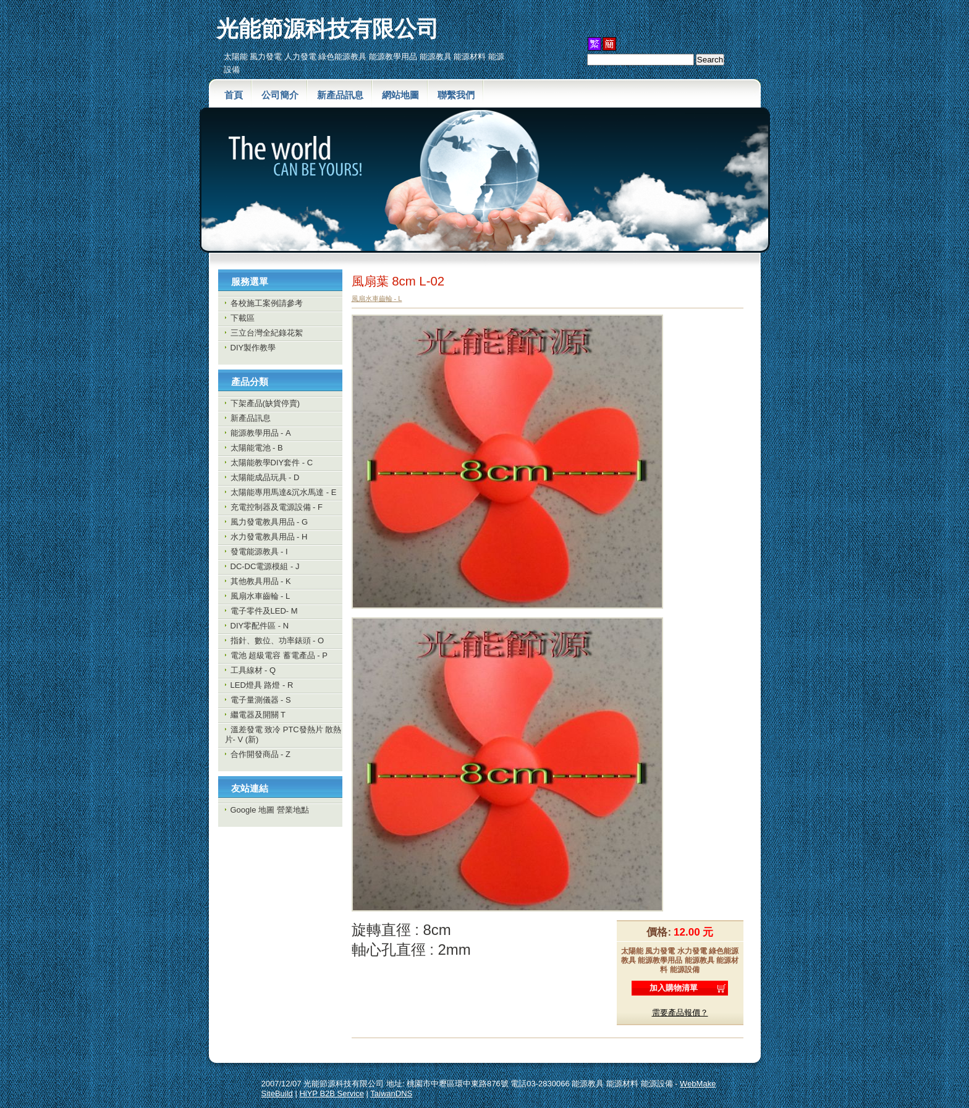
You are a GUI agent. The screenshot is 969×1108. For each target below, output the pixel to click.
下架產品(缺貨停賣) (265, 403)
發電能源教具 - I (259, 551)
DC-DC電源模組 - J (265, 566)
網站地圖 (400, 95)
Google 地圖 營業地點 (270, 809)
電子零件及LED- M (264, 610)
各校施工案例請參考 (267, 303)
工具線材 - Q (253, 670)
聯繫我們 (456, 95)
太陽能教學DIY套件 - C (272, 462)
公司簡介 (279, 95)
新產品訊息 (340, 95)
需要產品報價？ (680, 1012)
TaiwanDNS (391, 1093)
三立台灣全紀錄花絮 (267, 332)
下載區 (243, 318)
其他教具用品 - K (261, 581)
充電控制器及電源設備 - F (277, 507)
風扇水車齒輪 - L (260, 596)
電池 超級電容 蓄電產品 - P (279, 655)
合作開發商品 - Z (261, 754)
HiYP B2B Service (331, 1093)
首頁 (233, 95)
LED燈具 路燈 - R (262, 685)
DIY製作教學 (253, 347)
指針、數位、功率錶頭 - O (277, 640)
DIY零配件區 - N (260, 625)
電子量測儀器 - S (261, 699)
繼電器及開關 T (258, 714)
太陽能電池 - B (257, 447)
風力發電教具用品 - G (269, 522)
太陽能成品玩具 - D (265, 477)
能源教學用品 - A (261, 433)
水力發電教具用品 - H (269, 536)
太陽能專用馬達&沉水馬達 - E (284, 492)
